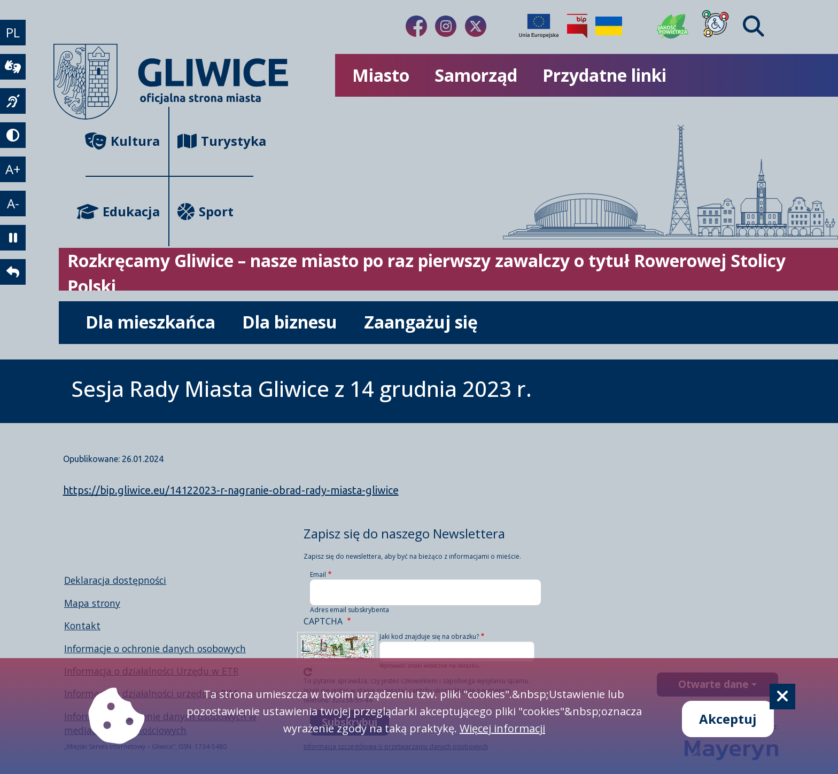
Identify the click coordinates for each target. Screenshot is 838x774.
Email (318, 574)
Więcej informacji (502, 728)
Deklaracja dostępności (115, 580)
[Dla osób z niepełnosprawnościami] (716, 26)
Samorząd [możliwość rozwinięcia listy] (475, 75)
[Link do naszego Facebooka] (416, 26)
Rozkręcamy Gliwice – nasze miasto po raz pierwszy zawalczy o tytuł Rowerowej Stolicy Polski (426, 273)
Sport (205, 211)
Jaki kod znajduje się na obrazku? (429, 636)
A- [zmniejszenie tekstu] (13, 203)
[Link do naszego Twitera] (475, 26)
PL (13, 32)
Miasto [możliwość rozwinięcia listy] (380, 75)
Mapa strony (92, 603)
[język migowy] (13, 101)
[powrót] (13, 272)
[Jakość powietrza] (673, 26)
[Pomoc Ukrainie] (608, 26)
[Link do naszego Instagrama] (445, 26)
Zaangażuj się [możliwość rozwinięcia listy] (421, 321)
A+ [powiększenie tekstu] (12, 169)
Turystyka (215, 141)
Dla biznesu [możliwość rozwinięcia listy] (289, 321)
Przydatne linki (604, 75)
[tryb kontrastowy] (13, 135)
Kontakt (82, 625)
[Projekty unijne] (538, 26)
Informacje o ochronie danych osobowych (155, 648)
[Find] (753, 26)
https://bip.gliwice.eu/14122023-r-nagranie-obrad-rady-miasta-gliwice (231, 490)
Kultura (123, 141)
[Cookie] (782, 696)
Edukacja (123, 211)
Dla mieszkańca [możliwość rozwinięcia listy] (150, 321)
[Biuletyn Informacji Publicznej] (577, 26)
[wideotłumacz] (13, 67)
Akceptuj (728, 719)
